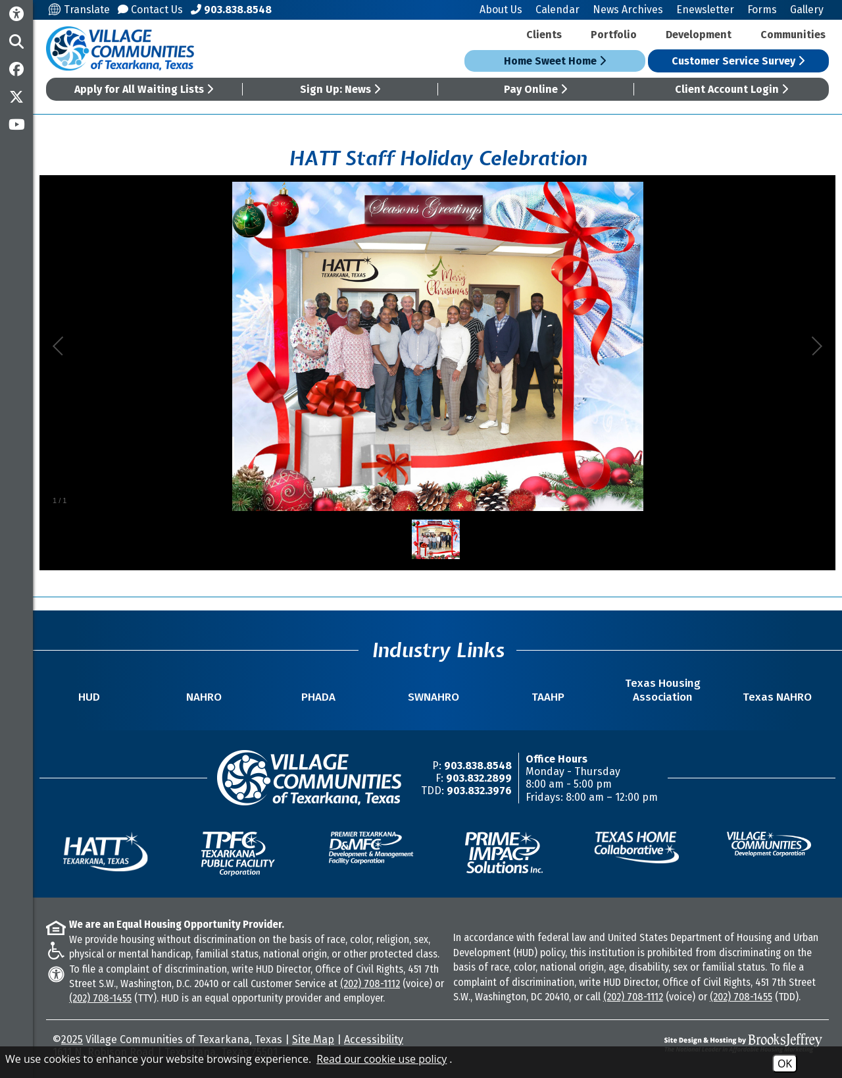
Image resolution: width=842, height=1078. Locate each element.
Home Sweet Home (555, 61)
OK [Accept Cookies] (785, 1063)
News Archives (628, 9)
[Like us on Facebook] (16, 69)
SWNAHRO (433, 697)
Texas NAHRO (777, 697)
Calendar (557, 9)
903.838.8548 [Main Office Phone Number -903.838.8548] (478, 765)
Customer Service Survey (738, 61)
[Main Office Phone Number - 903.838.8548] (231, 9)
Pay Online (535, 89)
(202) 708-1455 (100, 998)
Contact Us (150, 9)
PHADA (318, 697)
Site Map (313, 1039)
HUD (89, 697)
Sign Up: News (340, 89)
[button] (16, 41)
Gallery (807, 9)
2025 (72, 1039)
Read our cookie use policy (381, 1059)
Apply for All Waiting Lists (143, 89)
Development (698, 34)
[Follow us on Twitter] (16, 97)
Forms (762, 9)
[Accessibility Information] (16, 14)
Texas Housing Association (663, 690)
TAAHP (548, 697)
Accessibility (373, 1039)
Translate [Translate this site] (79, 9)
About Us (501, 9)
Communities (793, 34)
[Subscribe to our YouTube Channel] (16, 124)
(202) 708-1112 (370, 983)
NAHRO (204, 697)
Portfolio (614, 34)
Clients (544, 34)
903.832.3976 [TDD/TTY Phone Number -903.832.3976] (479, 790)
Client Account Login (731, 89)
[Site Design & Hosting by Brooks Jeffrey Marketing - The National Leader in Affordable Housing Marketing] (726, 1043)
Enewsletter (705, 9)
